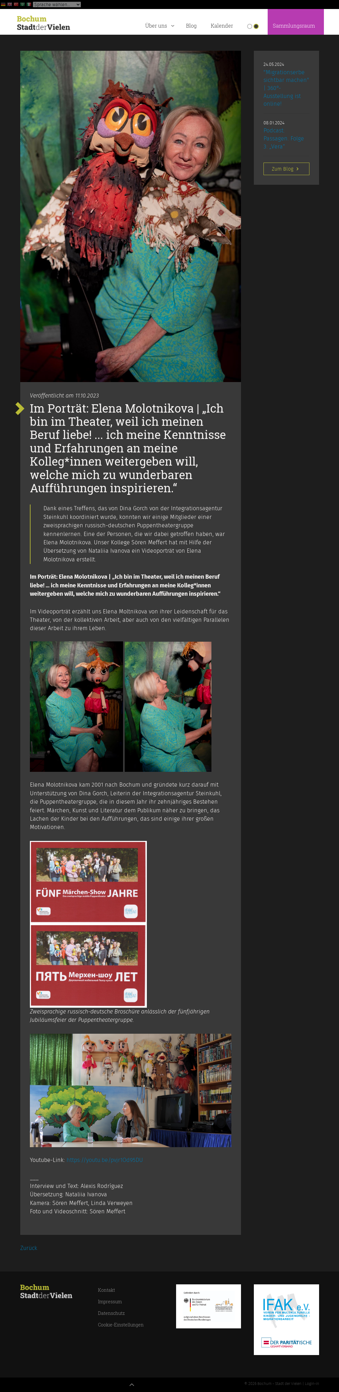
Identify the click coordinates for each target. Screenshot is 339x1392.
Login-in (312, 1384)
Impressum (110, 1301)
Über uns (161, 25)
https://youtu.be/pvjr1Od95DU (105, 1160)
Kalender (222, 25)
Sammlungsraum (294, 25)
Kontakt (106, 1290)
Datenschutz (111, 1313)
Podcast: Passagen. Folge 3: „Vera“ (283, 138)
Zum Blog (286, 168)
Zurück (28, 1248)
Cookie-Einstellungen (121, 1325)
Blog (191, 25)
